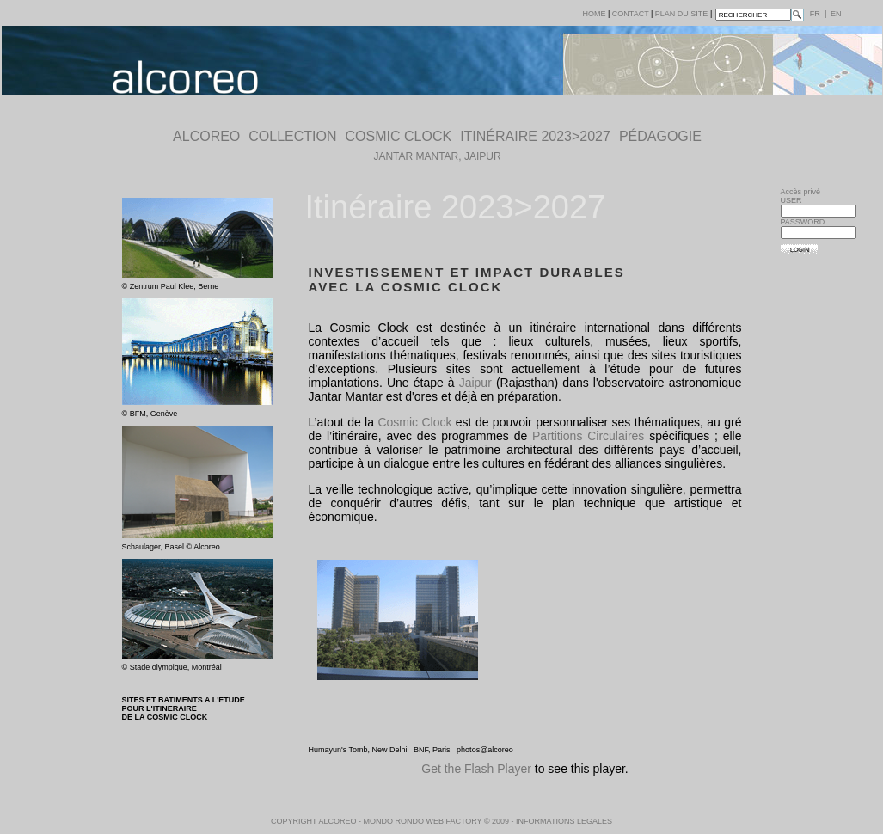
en (836, 13)
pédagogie (660, 136)
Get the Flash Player (476, 769)
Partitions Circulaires (588, 436)
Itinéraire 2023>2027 (535, 136)
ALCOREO (206, 136)
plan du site (681, 13)
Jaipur (475, 382)
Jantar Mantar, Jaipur (436, 156)
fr (815, 13)
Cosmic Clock (414, 422)
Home (594, 13)
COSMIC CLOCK (399, 136)
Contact (630, 13)
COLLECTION (292, 136)
